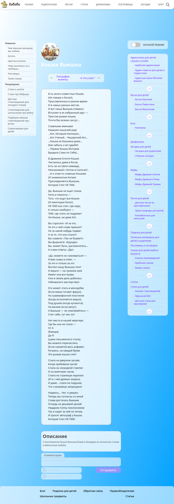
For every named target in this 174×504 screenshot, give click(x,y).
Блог (161, 4)
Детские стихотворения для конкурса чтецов (18, 102)
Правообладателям (122, 491)
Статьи (130, 496)
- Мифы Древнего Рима (148, 179)
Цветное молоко (17, 61)
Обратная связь (93, 491)
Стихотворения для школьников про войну (20, 111)
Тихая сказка (15, 78)
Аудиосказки (49, 4)
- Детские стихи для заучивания (146, 306)
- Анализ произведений (148, 261)
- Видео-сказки (143, 271)
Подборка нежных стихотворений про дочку (18, 120)
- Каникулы (141, 128)
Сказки (29, 4)
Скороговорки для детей (18, 130)
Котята (11, 56)
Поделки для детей (64, 491)
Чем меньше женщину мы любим (20, 50)
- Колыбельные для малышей (146, 220)
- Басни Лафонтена (145, 104)
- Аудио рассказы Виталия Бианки (149, 80)
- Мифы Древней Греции (148, 184)
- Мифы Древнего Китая (148, 174)
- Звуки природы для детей (146, 212)
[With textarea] (81, 461)
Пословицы (125, 4)
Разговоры (14, 73)
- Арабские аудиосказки (148, 65)
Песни (68, 4)
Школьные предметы (53, 496)
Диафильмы (103, 4)
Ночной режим (153, 44)
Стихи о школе (16, 89)
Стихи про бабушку (18, 94)
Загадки (145, 4)
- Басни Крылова (144, 100)
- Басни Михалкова (145, 109)
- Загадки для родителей (148, 151)
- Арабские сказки (145, 266)
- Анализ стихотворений (148, 294)
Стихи (84, 4)
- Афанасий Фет (143, 299)
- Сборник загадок (145, 156)
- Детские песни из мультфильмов (145, 205)
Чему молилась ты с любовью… (19, 67)
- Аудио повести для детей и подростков (149, 72)
